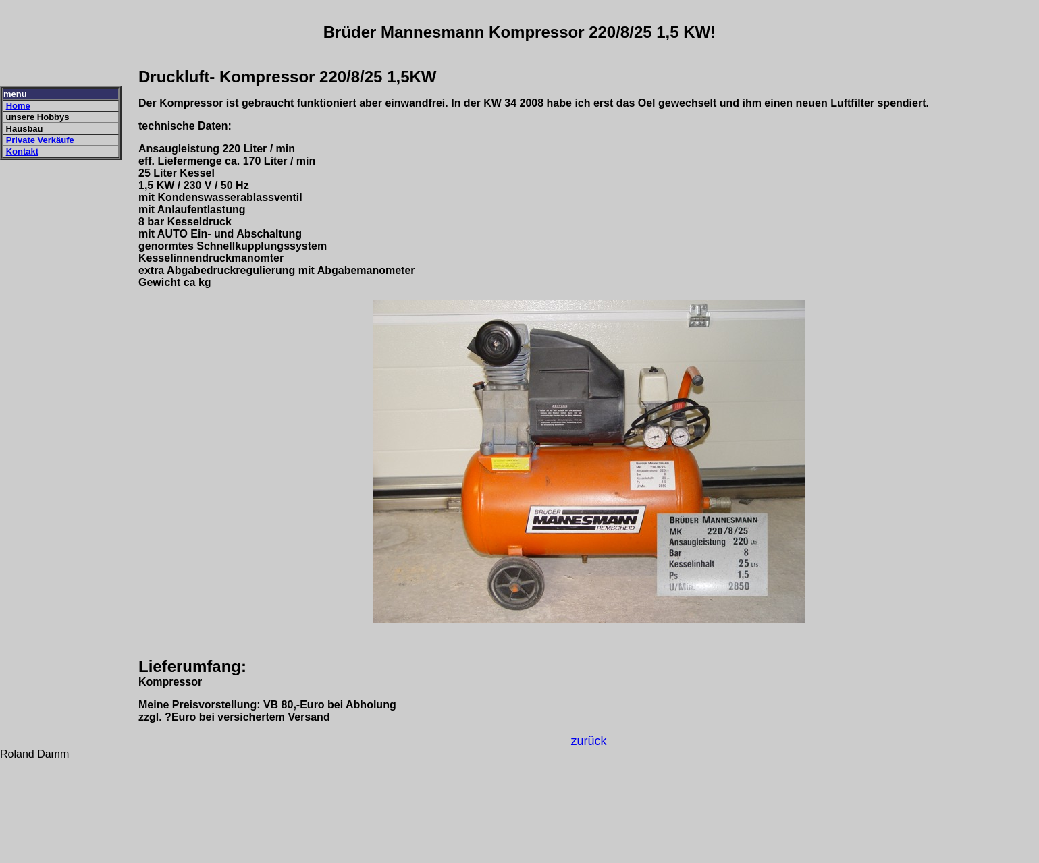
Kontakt (22, 151)
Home (18, 106)
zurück (588, 741)
